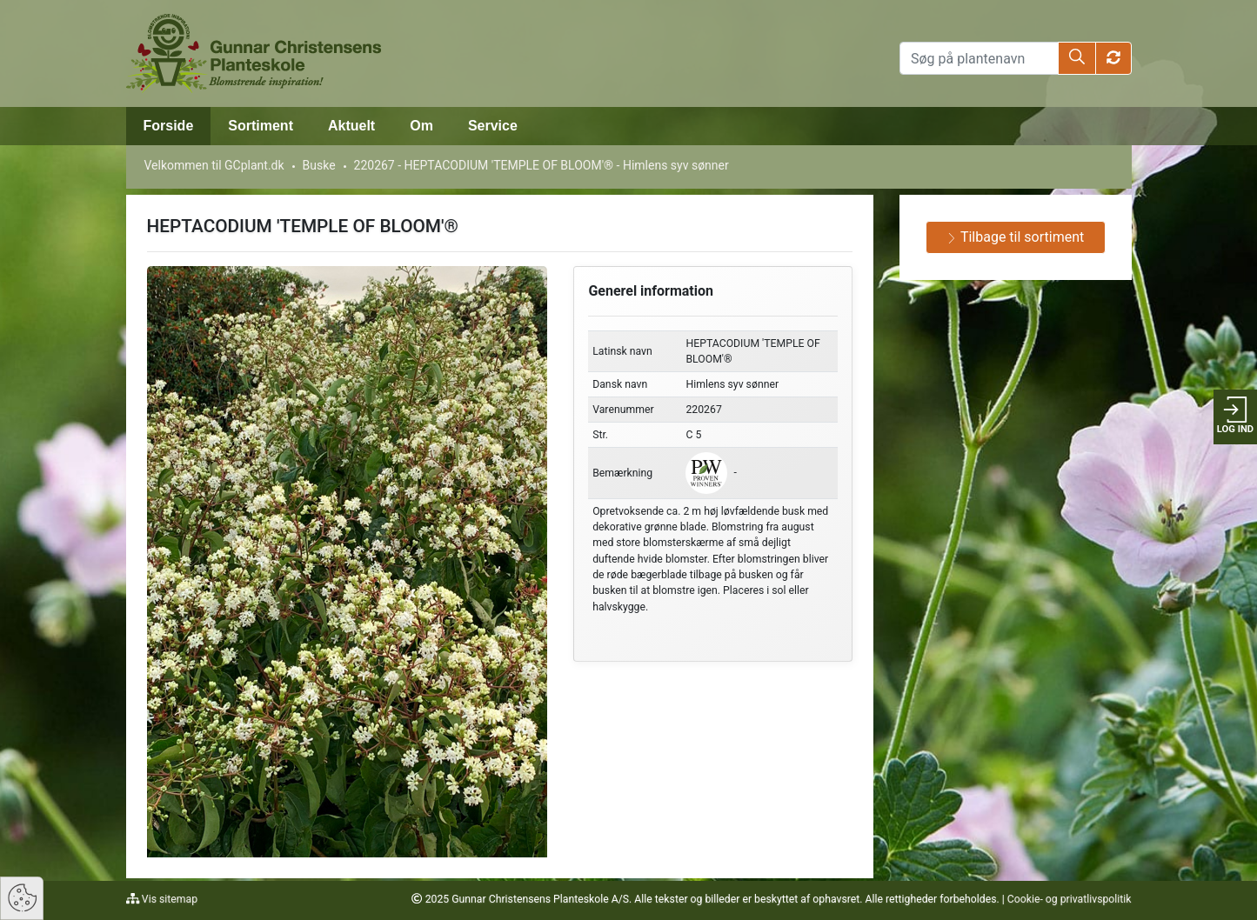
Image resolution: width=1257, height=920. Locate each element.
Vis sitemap (168, 899)
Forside (169, 125)
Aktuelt (351, 125)
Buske (319, 165)
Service (493, 125)
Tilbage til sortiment (1015, 237)
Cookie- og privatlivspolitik (1069, 899)
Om (421, 125)
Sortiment (260, 125)
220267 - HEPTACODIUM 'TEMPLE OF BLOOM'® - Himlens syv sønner (541, 165)
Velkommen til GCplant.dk (214, 165)
